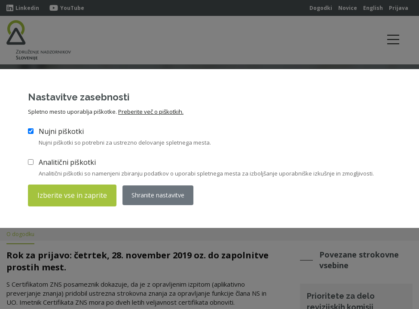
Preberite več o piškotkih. (151, 112)
